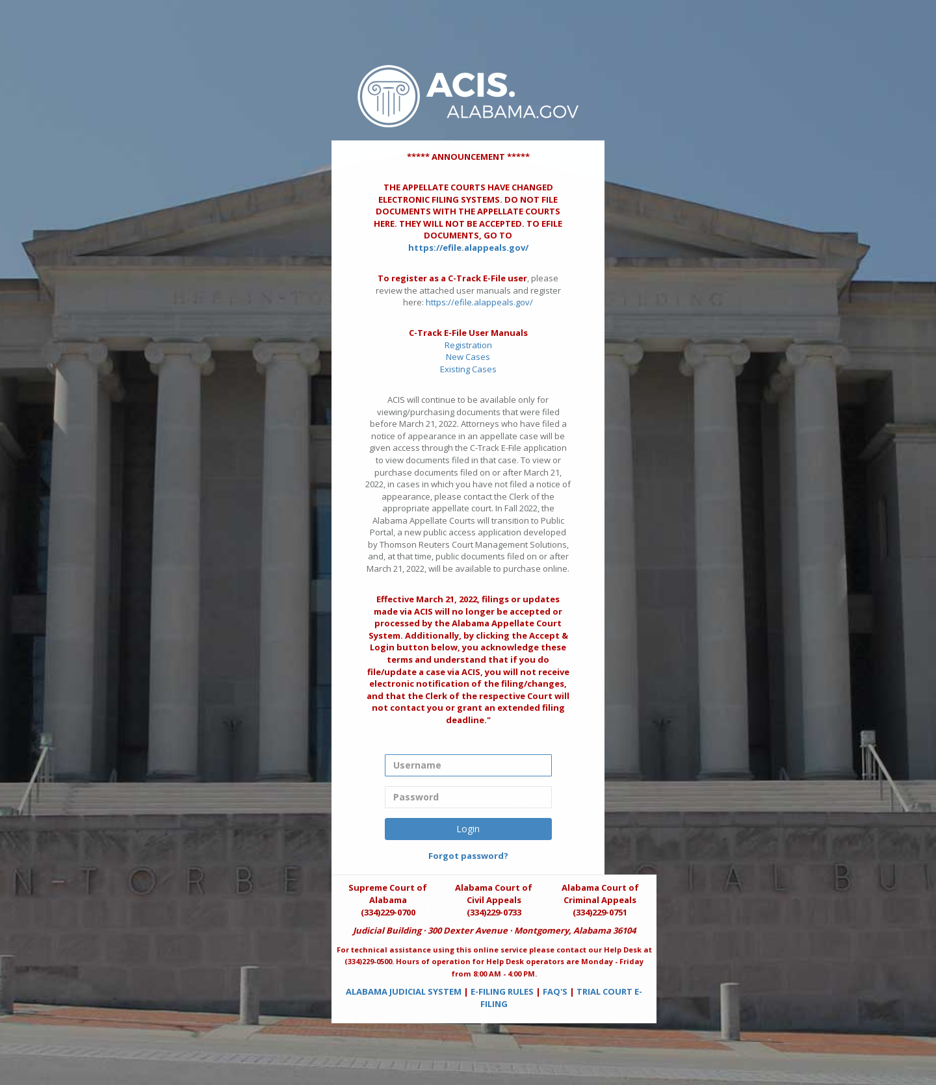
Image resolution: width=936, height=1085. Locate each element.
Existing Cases (468, 369)
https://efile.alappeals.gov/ (468, 247)
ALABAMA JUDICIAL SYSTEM (404, 991)
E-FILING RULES (502, 991)
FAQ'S (555, 991)
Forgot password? (468, 856)
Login (468, 829)
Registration (468, 345)
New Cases (468, 357)
